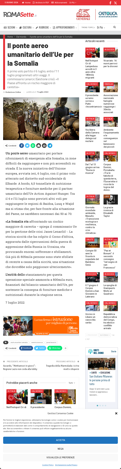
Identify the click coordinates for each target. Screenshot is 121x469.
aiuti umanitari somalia (19, 342)
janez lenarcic (51, 342)
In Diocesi (109, 49)
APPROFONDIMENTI (64, 27)
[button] (116, 413)
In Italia (11, 391)
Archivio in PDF (41, 2)
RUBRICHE (42, 27)
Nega (60, 448)
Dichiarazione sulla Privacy (66, 464)
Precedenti (91, 335)
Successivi (104, 335)
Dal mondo (37, 391)
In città (90, 153)
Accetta (60, 440)
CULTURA (25, 27)
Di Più (72, 2)
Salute (89, 239)
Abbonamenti (59, 2)
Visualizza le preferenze (60, 457)
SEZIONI (9, 27)
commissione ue (37, 342)
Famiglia (109, 84)
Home (26, 2)
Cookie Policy (48, 464)
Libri (107, 196)
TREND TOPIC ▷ (88, 27)
